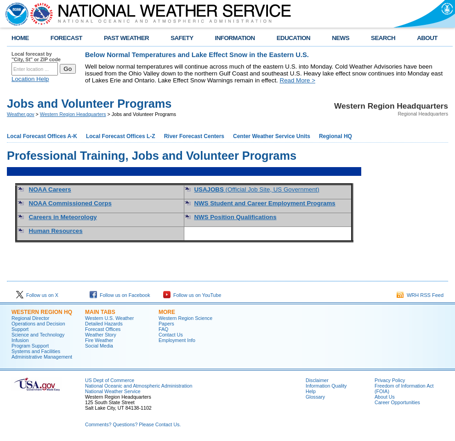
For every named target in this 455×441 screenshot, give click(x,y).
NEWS (340, 38)
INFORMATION (235, 38)
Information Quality (326, 386)
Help (311, 391)
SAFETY (182, 38)
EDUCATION (293, 38)
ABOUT (427, 38)
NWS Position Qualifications (235, 217)
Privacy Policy (390, 380)
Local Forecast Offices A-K (42, 136)
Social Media (99, 345)
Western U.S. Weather (109, 318)
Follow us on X (37, 295)
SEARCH (383, 38)
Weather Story (100, 334)
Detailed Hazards (104, 323)
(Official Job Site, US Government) (256, 189)
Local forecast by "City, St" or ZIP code (36, 56)
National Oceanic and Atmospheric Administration (138, 386)
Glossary (315, 397)
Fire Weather (99, 340)
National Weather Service (113, 391)
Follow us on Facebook (120, 295)
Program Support (30, 345)
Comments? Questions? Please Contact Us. (133, 424)
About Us (385, 397)
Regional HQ (335, 136)
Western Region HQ (41, 312)
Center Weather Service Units (271, 136)
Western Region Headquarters (73, 114)
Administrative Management (41, 357)
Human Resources (56, 230)
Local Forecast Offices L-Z (120, 136)
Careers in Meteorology (63, 217)
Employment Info (177, 340)
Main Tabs (100, 312)
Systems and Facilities (35, 351)
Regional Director (30, 318)
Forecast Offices (102, 329)
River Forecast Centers (194, 136)
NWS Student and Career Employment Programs (264, 203)
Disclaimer (317, 380)
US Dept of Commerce (109, 380)
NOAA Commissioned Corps (70, 203)
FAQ (163, 329)
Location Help (30, 78)
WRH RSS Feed (420, 295)
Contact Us (171, 334)
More (167, 312)
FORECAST (66, 38)
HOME (20, 38)
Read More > (297, 80)
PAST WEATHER (126, 38)
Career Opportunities (397, 402)
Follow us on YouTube (192, 295)
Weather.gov (20, 114)
